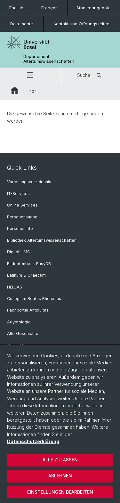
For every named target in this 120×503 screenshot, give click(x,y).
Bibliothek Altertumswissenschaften (41, 240)
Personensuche (22, 217)
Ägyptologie (19, 322)
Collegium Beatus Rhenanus (34, 298)
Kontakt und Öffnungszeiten (81, 23)
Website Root (14, 90)
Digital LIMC (18, 251)
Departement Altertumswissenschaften (48, 59)
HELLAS (14, 287)
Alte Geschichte (22, 333)
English (16, 7)
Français (50, 7)
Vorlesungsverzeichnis (29, 181)
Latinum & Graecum (26, 275)
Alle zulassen (60, 459)
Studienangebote (93, 7)
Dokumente (21, 23)
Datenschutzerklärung (33, 441)
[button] (30, 75)
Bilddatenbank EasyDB (29, 263)
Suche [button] (90, 75)
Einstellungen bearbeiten (60, 492)
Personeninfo (20, 228)
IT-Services (18, 193)
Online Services (22, 205)
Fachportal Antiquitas (28, 310)
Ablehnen (60, 475)
